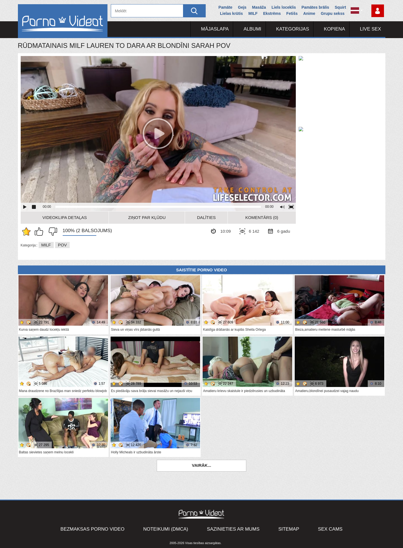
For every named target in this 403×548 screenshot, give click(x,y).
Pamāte (226, 7)
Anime (309, 13)
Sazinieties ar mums (233, 529)
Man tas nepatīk (51, 231)
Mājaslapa (215, 29)
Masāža (259, 7)
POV (62, 244)
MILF (253, 13)
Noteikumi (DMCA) (165, 529)
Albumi (252, 29)
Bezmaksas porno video (92, 529)
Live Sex (370, 29)
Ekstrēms (272, 13)
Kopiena (334, 29)
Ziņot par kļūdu (147, 217)
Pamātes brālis (315, 7)
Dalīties (206, 217)
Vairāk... (201, 465)
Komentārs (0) (261, 217)
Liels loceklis (283, 7)
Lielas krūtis (231, 13)
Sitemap (288, 529)
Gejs (242, 7)
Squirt (340, 7)
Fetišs (291, 13)
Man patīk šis (40, 231)
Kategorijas (292, 29)
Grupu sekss (333, 13)
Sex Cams (330, 529)
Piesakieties (377, 10)
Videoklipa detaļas (65, 217)
